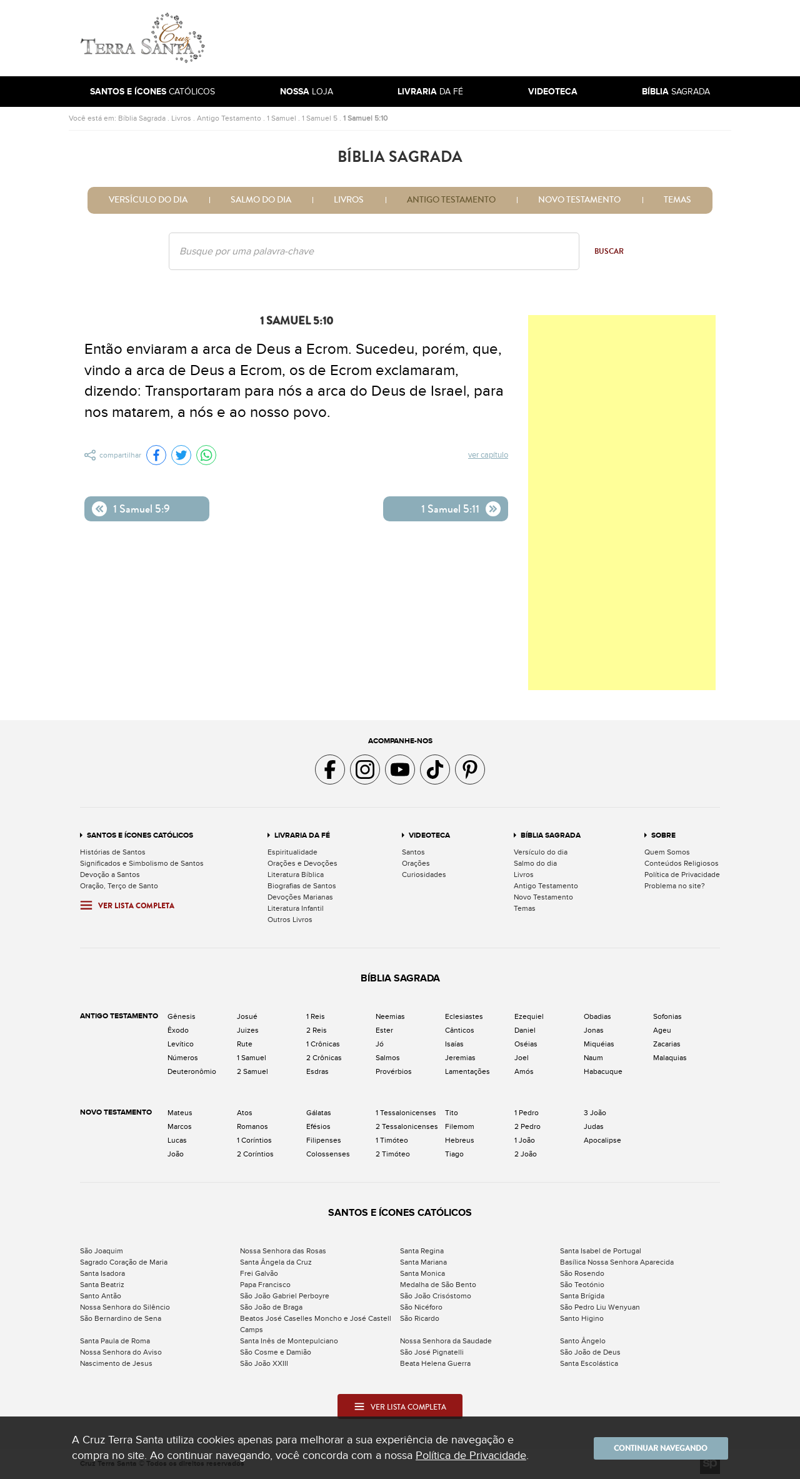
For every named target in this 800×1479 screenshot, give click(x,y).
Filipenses (323, 1140)
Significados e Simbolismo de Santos (142, 863)
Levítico (181, 1044)
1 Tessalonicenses (406, 1112)
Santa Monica (422, 1273)
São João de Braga (271, 1307)
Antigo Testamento (229, 118)
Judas (594, 1126)
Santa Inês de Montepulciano (289, 1340)
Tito (451, 1112)
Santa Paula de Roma (115, 1340)
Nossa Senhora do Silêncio (125, 1307)
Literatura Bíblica (296, 874)
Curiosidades (424, 874)
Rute (244, 1044)
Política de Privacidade (682, 874)
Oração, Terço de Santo (119, 885)
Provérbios (394, 1071)
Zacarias (667, 1044)
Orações (416, 863)
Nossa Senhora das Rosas (283, 1250)
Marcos (180, 1126)
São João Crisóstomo (435, 1295)
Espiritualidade (293, 852)
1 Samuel (281, 118)
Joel (521, 1057)
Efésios (318, 1126)
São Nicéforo (421, 1307)
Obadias (597, 1016)
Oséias (526, 1044)
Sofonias (667, 1016)
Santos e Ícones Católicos (140, 835)
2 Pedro (527, 1126)
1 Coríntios (254, 1140)
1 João (524, 1140)
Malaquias (670, 1057)
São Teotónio (582, 1284)
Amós (524, 1071)
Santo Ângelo (583, 1340)
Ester (384, 1030)
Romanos (252, 1126)
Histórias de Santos (113, 852)
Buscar (609, 251)
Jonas (594, 1030)
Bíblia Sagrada (142, 118)
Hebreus (459, 1140)
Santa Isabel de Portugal (600, 1250)
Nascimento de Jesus (116, 1363)
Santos (413, 852)
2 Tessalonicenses (407, 1126)
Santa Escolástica (589, 1363)
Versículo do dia (148, 200)
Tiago (454, 1154)
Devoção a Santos (110, 874)
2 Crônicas (324, 1057)
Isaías (454, 1044)
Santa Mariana (423, 1262)
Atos (244, 1112)
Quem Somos (667, 852)
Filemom (459, 1126)
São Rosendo (582, 1273)
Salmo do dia (261, 200)
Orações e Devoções (303, 863)
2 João (525, 1154)
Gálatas (318, 1112)
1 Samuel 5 (320, 118)
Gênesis (182, 1016)
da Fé (430, 91)
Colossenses (328, 1154)
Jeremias (460, 1057)
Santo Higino (582, 1318)
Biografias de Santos (302, 885)
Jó (380, 1044)
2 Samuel (252, 1071)
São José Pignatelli (432, 1352)
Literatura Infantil (296, 908)
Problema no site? (674, 885)
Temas (677, 200)
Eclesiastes (464, 1016)
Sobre (663, 835)
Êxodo (178, 1030)
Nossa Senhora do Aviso (121, 1352)
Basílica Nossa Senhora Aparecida (617, 1262)
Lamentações (467, 1071)
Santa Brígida (582, 1295)
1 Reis (315, 1016)
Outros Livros (290, 919)
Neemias (390, 1016)
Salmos (388, 1057)
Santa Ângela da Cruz (276, 1262)
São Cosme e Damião (275, 1352)
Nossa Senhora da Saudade (446, 1340)
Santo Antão (100, 1295)
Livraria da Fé (302, 835)
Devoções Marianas (300, 897)
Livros (181, 118)
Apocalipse (602, 1140)
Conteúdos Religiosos (681, 863)
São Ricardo (419, 1318)
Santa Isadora (102, 1273)
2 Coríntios (255, 1154)
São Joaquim (101, 1250)
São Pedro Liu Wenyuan (600, 1307)
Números (183, 1057)
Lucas (177, 1140)
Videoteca (429, 835)
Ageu (662, 1030)
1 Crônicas (323, 1044)
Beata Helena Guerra (435, 1363)
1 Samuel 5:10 (365, 118)
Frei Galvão (259, 1273)
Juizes (248, 1030)
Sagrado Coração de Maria (124, 1262)
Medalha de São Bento (438, 1284)
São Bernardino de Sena (120, 1318)
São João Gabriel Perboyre (284, 1295)
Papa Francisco (265, 1284)
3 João (595, 1112)
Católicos (152, 91)
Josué (247, 1016)
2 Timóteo (393, 1154)
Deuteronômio (192, 1071)
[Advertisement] (484, 38)
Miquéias (599, 1044)
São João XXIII (264, 1363)
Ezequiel (529, 1016)
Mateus (180, 1112)
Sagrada (676, 91)
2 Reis (316, 1030)
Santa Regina (422, 1250)
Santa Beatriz (102, 1284)
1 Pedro (526, 1112)
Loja (306, 91)
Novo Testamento (579, 200)
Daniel (525, 1030)
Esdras (317, 1071)
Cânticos (459, 1030)
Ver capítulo (488, 455)
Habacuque (603, 1071)
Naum (593, 1057)
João (176, 1154)
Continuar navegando (653, 1447)
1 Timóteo (392, 1140)
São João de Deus (590, 1352)
